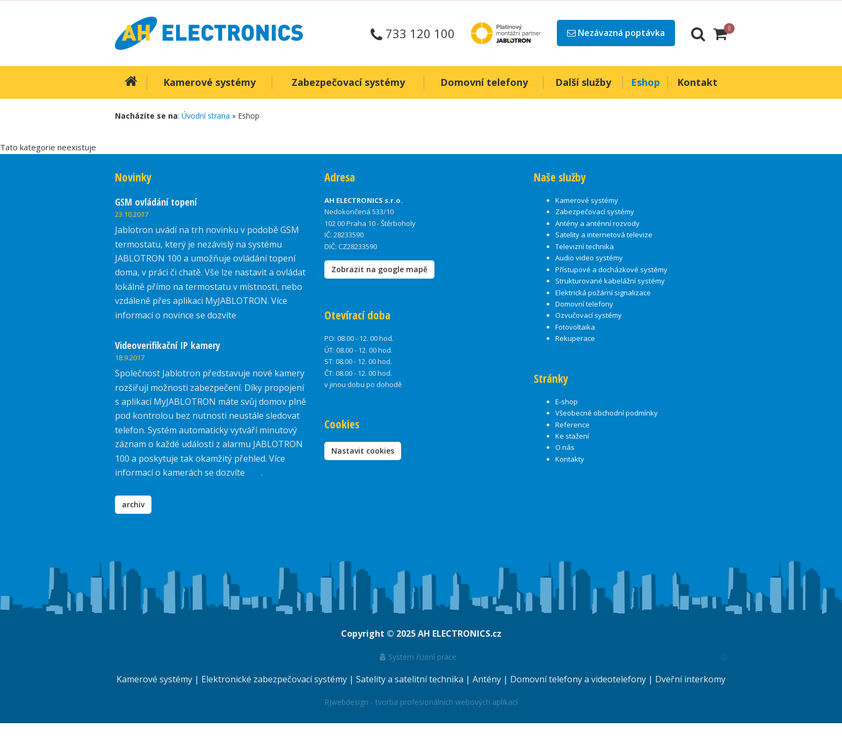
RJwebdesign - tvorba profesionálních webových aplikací (421, 702)
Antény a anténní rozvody (597, 223)
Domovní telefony (584, 304)
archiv (133, 504)
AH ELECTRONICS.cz (460, 633)
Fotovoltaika (575, 327)
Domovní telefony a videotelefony (579, 679)
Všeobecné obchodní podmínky (606, 413)
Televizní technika (584, 246)
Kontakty (569, 459)
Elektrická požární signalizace (603, 292)
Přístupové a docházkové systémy (611, 269)
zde (254, 472)
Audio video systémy (589, 258)
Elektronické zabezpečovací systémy (275, 679)
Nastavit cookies (362, 451)
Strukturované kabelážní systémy (610, 281)
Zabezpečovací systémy (594, 211)
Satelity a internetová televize (603, 234)
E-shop (566, 401)
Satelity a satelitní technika (411, 679)
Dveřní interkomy (690, 679)
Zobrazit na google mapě (379, 269)
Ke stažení (572, 436)
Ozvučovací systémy (588, 315)
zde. (246, 315)
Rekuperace (575, 338)
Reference (572, 424)
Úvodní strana (206, 116)
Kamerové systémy (586, 200)
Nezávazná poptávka (616, 33)
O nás (565, 447)
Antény (488, 679)
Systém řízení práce (418, 657)
